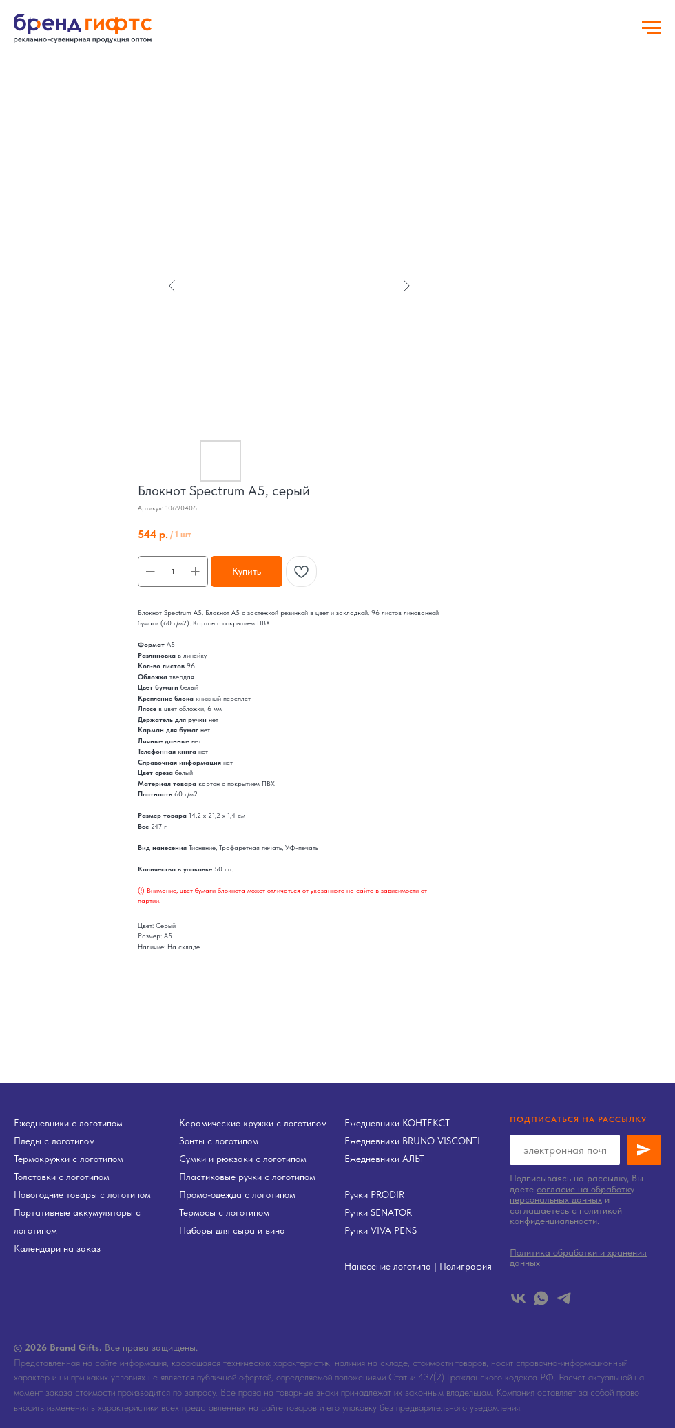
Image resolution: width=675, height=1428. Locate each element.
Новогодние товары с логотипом (82, 1194)
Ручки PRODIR (374, 1194)
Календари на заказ (57, 1248)
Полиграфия (465, 1266)
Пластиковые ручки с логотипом (247, 1176)
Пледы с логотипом (54, 1140)
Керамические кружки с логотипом (253, 1122)
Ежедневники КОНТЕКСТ (397, 1122)
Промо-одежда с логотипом (237, 1194)
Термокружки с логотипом (68, 1158)
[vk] (518, 1298)
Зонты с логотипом (218, 1140)
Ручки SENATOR (378, 1212)
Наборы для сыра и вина (232, 1230)
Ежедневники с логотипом (68, 1122)
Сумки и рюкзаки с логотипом (243, 1158)
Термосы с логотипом (224, 1212)
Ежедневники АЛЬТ (384, 1158)
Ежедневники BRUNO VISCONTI (412, 1140)
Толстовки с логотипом (62, 1176)
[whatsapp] (541, 1298)
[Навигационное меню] (651, 28)
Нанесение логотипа (387, 1266)
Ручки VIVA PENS (380, 1230)
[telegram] (563, 1298)
